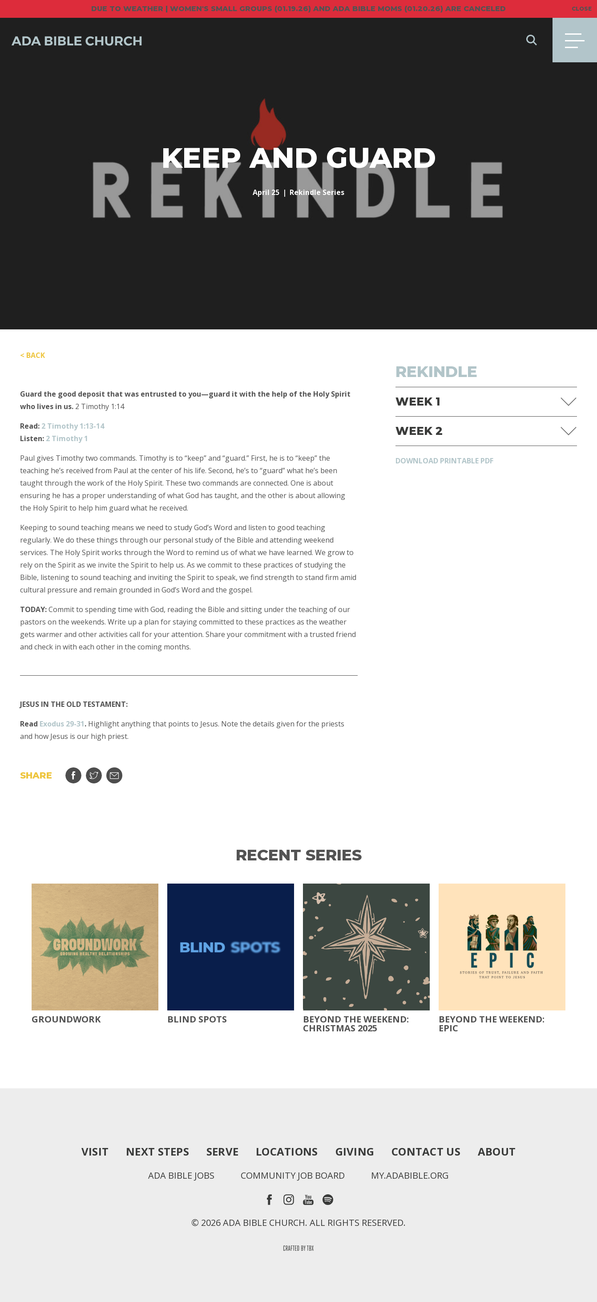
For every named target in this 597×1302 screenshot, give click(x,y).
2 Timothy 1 (67, 438)
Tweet (94, 775)
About (497, 1151)
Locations (287, 1151)
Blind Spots (197, 1019)
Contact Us (425, 1151)
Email (114, 775)
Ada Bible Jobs (181, 1175)
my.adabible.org (410, 1175)
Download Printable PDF (444, 460)
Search (531, 40)
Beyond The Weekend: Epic (492, 1024)
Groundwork (66, 1019)
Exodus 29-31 (62, 724)
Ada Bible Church (71, 40)
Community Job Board (293, 1175)
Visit (95, 1151)
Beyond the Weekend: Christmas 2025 (356, 1024)
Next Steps (157, 1151)
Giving (355, 1151)
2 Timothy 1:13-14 (72, 426)
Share (73, 775)
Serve (222, 1151)
